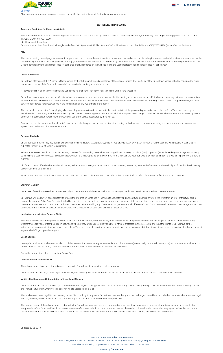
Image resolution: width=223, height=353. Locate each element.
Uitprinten (25, 11)
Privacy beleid (128, 344)
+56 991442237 (163, 341)
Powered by (111, 349)
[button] (175, 4)
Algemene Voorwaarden (107, 344)
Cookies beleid (143, 344)
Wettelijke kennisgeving (83, 344)
